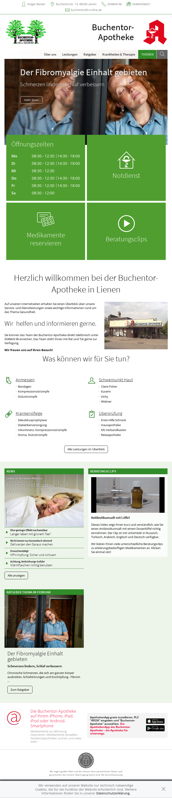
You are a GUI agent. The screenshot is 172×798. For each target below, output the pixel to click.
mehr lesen (31, 100)
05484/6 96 (115, 4)
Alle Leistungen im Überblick (86, 449)
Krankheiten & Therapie (118, 54)
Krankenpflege (29, 413)
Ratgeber (90, 54)
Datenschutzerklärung (113, 793)
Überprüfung (110, 413)
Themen (147, 54)
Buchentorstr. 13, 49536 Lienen (76, 4)
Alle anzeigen (16, 575)
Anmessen (25, 379)
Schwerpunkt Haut (116, 379)
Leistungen (69, 54)
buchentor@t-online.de (86, 10)
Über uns (50, 54)
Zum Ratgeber (20, 690)
